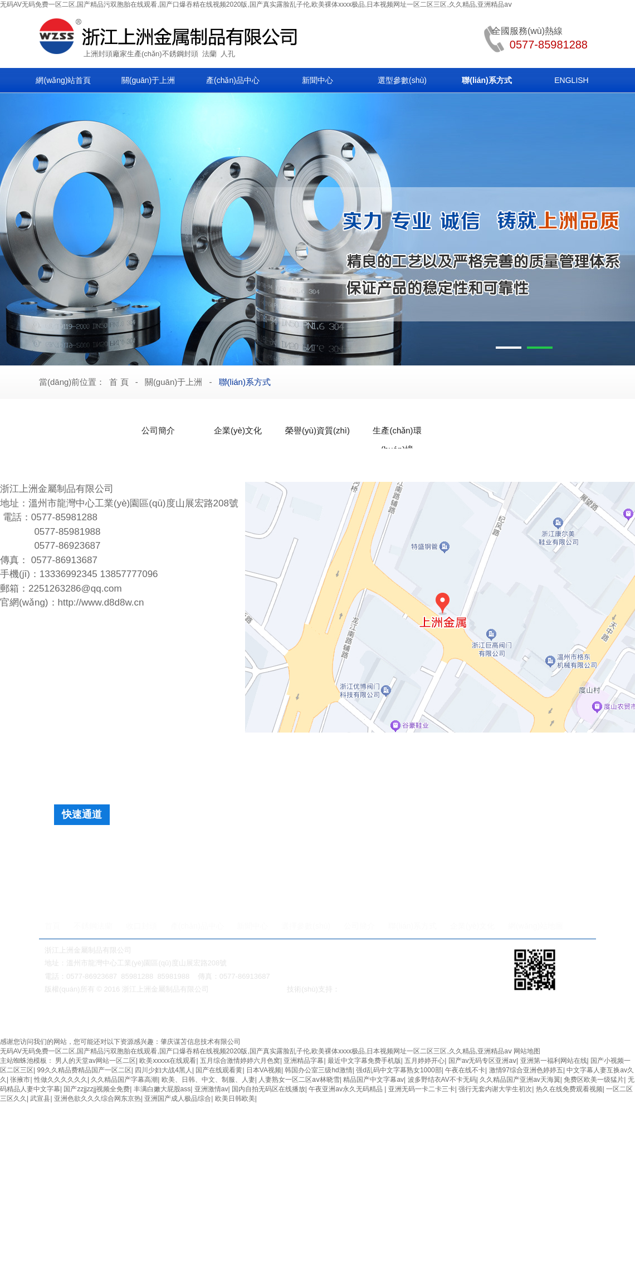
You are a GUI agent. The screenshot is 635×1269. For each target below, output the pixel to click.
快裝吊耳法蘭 (246, 866)
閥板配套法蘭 (387, 866)
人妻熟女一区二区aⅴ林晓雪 (299, 1079)
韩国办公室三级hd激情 (318, 1070)
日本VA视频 (263, 1070)
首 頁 (118, 382)
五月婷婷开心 (424, 1061)
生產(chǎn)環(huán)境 (397, 433)
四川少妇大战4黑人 (163, 1070)
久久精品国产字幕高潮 (124, 1079)
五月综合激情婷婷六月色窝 (240, 1061)
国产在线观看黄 (219, 1070)
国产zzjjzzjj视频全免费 (96, 1089)
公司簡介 (158, 430)
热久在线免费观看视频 (569, 1089)
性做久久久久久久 (60, 1079)
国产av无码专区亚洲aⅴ (482, 1061)
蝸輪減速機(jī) (145, 1018)
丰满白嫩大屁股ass (162, 1089)
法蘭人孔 (354, 1018)
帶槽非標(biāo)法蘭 (175, 866)
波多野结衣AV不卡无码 (442, 1079)
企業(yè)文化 (238, 430)
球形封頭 (316, 846)
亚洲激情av (211, 1089)
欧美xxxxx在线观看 (167, 1061)
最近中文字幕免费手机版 (364, 1061)
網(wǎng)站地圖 (535, 925)
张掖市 (20, 1079)
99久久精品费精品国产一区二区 (84, 1070)
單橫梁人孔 (298, 886)
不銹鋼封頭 (180, 54)
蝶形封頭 (165, 846)
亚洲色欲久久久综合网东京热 (97, 1098)
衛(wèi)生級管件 (467, 1018)
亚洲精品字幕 (304, 1061)
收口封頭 (141, 925)
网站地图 (527, 1051)
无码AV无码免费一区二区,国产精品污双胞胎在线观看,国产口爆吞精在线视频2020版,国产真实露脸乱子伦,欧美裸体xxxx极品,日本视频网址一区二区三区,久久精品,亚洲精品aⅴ (256, 4)
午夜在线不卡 (465, 1070)
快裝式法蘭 (443, 866)
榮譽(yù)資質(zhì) (317, 430)
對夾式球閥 (319, 1018)
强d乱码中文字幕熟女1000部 (398, 1070)
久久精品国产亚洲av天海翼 (520, 1079)
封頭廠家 (112, 54)
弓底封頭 (361, 846)
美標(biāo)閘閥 (98, 1018)
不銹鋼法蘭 (93, 925)
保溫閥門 (235, 1018)
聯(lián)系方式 (486, 80)
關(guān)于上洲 (148, 80)
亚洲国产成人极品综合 (177, 1098)
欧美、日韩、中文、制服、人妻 (208, 1079)
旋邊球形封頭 (218, 846)
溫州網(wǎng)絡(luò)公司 (380, 989)
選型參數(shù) (402, 80)
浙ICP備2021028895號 (248, 989)
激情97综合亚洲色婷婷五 (526, 1070)
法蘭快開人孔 (120, 886)
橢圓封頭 (120, 846)
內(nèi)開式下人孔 (363, 886)
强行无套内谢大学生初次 (495, 1089)
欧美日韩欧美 (235, 1098)
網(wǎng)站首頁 (63, 80)
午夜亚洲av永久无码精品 (346, 1089)
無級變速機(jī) (276, 1018)
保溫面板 (504, 846)
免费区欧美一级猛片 (594, 1079)
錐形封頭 (406, 846)
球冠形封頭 (455, 846)
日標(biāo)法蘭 (503, 866)
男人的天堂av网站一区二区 (95, 1061)
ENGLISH (571, 80)
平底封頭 (271, 846)
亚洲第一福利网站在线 (553, 1061)
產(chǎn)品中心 (233, 80)
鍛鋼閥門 (386, 1018)
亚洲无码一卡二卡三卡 (421, 1089)
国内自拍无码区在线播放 (268, 1089)
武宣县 (40, 1098)
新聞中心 (317, 80)
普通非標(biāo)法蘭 (317, 866)
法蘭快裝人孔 (181, 886)
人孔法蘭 (112, 866)
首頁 (52, 925)
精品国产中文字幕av (373, 1079)
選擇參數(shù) (305, 925)
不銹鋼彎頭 (421, 1018)
